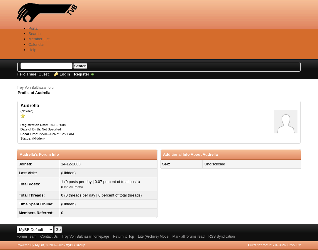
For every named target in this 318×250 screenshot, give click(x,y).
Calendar (36, 44)
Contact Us (48, 236)
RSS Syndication (221, 236)
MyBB (39, 245)
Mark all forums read (188, 236)
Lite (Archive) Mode (153, 236)
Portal (33, 28)
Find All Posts (72, 187)
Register (81, 74)
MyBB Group (75, 245)
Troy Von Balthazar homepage (85, 236)
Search (34, 33)
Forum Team (26, 236)
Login (65, 74)
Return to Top (123, 236)
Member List (39, 39)
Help (32, 50)
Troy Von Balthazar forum (37, 87)
